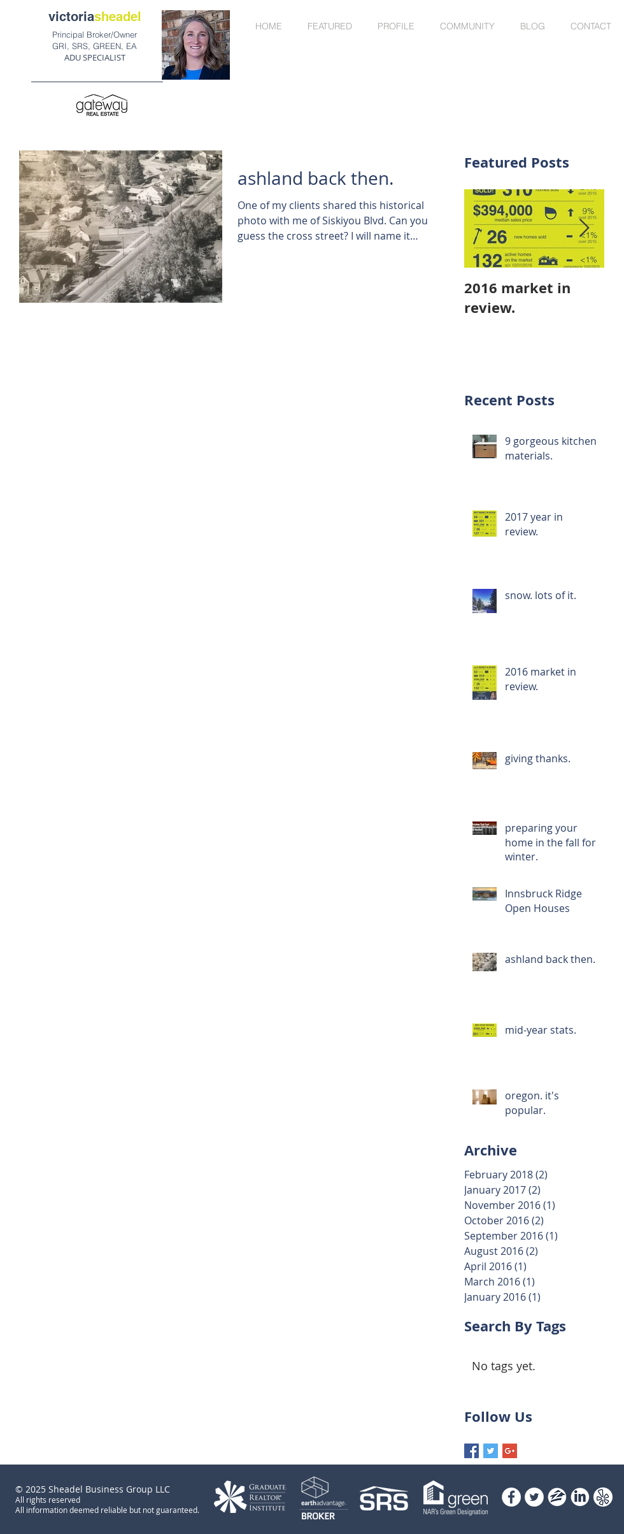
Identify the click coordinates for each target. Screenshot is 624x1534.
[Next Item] (584, 228)
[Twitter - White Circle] (534, 1497)
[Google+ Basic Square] (509, 1451)
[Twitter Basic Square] (490, 1451)
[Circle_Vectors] (603, 1497)
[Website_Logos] (580, 1497)
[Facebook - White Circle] (511, 1497)
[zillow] (557, 1497)
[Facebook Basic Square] (471, 1451)
